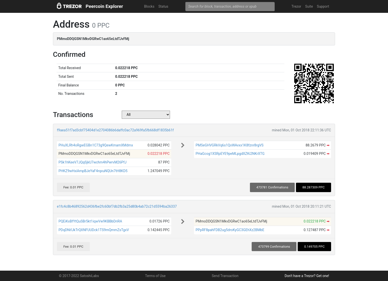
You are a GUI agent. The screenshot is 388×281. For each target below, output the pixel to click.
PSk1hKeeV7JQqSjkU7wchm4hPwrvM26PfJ (92, 162)
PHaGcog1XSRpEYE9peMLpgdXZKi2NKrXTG (230, 154)
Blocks (149, 6)
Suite (309, 6)
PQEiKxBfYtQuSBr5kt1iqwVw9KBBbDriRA (90, 221)
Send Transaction (225, 276)
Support (323, 6)
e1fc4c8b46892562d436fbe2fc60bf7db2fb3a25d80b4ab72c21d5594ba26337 (117, 206)
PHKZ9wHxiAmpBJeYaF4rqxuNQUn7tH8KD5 (92, 171)
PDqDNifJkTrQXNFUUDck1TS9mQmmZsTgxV (93, 230)
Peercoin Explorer (104, 6)
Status (163, 6)
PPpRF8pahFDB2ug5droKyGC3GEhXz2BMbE (229, 230)
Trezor (296, 6)
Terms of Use (155, 276)
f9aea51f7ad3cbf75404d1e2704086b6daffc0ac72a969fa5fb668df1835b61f (115, 130)
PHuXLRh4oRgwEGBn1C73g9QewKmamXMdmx (95, 145)
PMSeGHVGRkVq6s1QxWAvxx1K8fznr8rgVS (229, 145)
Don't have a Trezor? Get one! (307, 276)
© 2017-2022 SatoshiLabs (79, 276)
